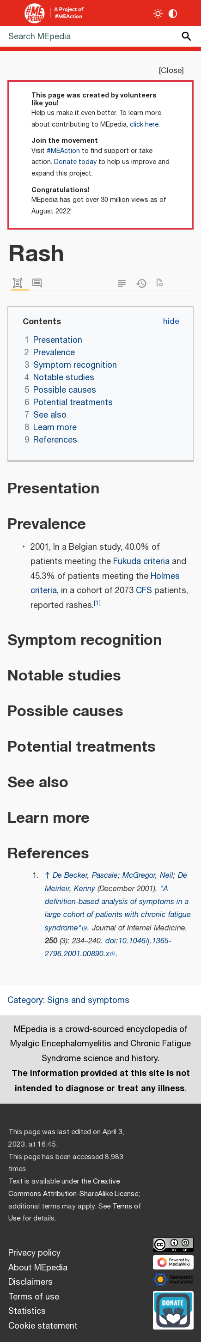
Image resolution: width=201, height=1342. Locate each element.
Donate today (75, 162)
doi (110, 941)
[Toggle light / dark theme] (158, 13)
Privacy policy (34, 1253)
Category (25, 1000)
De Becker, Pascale (85, 875)
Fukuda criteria (141, 561)
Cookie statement (43, 1326)
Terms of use (33, 1297)
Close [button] (171, 71)
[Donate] (173, 1309)
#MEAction (63, 151)
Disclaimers (30, 1282)
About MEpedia (37, 1268)
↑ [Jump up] (47, 875)
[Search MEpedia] (100, 36)
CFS (144, 590)
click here (144, 125)
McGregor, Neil (147, 875)
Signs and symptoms (88, 1000)
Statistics (27, 1311)
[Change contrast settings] (173, 13)
